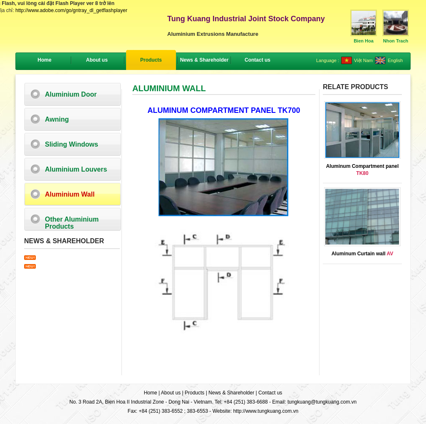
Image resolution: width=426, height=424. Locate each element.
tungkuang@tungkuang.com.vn (322, 402)
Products (194, 393)
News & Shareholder (231, 393)
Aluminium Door (71, 94)
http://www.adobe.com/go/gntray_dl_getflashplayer (71, 10)
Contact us (270, 393)
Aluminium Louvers (76, 169)
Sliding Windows (71, 144)
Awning (57, 119)
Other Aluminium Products (72, 223)
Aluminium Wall (69, 194)
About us (171, 393)
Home (44, 60)
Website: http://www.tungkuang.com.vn (256, 411)
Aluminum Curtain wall (363, 254)
